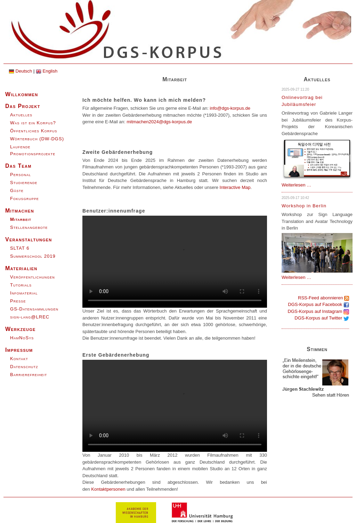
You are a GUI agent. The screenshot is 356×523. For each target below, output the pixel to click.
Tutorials (21, 285)
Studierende (24, 182)
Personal (20, 174)
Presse (18, 301)
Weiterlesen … (296, 185)
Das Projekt (22, 106)
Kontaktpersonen (108, 489)
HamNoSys (22, 337)
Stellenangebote (29, 227)
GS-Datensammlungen (34, 309)
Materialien (21, 268)
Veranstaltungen (28, 239)
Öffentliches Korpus (33, 130)
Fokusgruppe (24, 198)
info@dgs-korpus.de (230, 108)
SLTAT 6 (19, 248)
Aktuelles (21, 114)
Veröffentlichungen (32, 277)
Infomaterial (24, 293)
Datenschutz (24, 366)
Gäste (17, 190)
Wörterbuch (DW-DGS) (37, 138)
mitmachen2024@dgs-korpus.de (159, 121)
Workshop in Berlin (304, 205)
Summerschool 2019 (33, 256)
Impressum (19, 350)
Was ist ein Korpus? (33, 122)
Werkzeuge (20, 329)
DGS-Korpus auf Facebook (318, 304)
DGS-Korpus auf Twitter (321, 318)
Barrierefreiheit (28, 374)
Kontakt (19, 358)
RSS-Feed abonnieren (323, 297)
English (46, 71)
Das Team (18, 166)
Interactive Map (235, 187)
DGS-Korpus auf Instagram (318, 311)
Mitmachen (19, 211)
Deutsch (20, 71)
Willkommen (21, 94)
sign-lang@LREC (29, 316)
